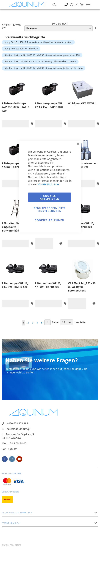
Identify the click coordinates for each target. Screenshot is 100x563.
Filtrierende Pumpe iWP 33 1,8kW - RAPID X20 (15, 107)
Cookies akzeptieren (49, 197)
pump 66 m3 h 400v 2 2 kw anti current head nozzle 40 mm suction (38, 42)
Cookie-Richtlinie (48, 184)
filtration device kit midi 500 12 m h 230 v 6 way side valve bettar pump (40, 61)
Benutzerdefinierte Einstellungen (49, 209)
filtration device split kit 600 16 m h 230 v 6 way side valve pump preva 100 (42, 55)
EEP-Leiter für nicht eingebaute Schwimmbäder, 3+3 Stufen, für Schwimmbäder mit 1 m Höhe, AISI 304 (15, 227)
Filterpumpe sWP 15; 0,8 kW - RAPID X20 (81, 225)
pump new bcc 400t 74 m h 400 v (21, 48)
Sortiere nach (60, 23)
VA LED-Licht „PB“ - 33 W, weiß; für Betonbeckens (81, 287)
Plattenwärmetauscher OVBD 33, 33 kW (82, 165)
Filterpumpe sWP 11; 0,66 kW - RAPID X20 (15, 285)
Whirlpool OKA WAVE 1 (82, 103)
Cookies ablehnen (49, 220)
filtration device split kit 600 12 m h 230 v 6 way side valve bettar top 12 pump (44, 68)
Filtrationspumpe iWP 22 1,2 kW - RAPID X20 (49, 105)
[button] (32, 123)
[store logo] (27, 4)
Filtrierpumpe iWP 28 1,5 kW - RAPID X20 (15, 165)
